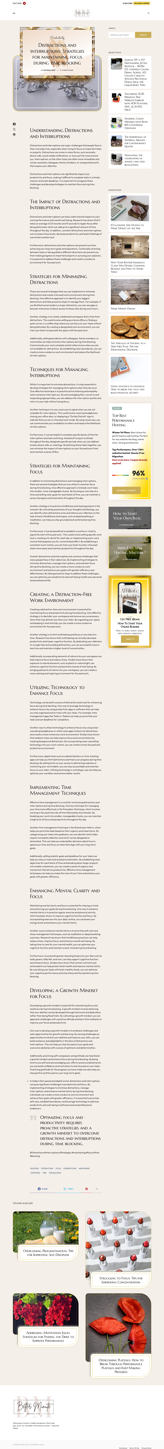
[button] (14, 11)
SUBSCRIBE (136, 3)
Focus (58, 1165)
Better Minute (39, 1441)
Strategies (35, 1169)
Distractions (47, 1165)
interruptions (70, 1165)
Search (112, 24)
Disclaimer (119, 1444)
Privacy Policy (146, 1444)
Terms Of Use (132, 1444)
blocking (34, 1165)
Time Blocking (55, 1169)
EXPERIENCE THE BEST (126, 487)
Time (44, 1169)
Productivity (57, 34)
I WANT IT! (130, 635)
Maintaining (84, 1165)
